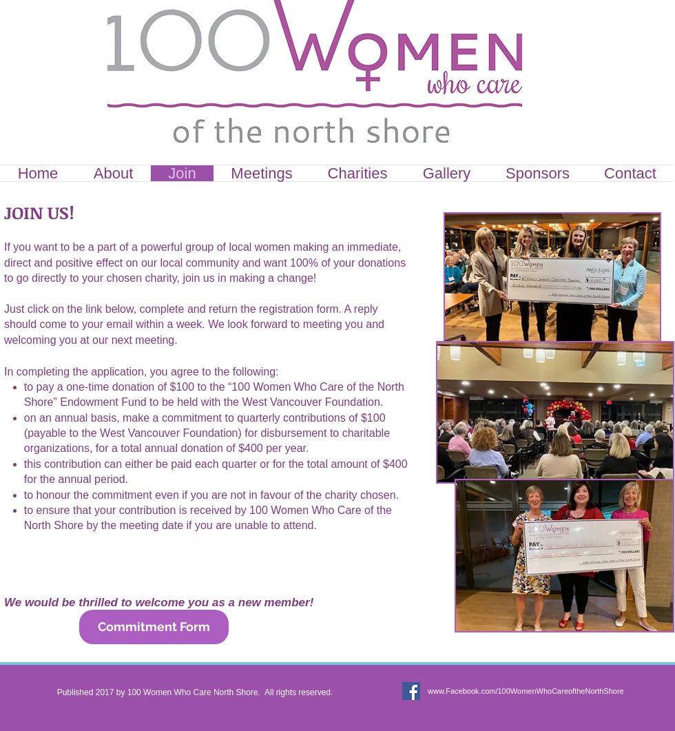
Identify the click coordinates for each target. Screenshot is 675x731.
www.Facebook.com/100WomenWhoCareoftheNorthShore (526, 691)
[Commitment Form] (154, 627)
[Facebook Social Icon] (411, 691)
